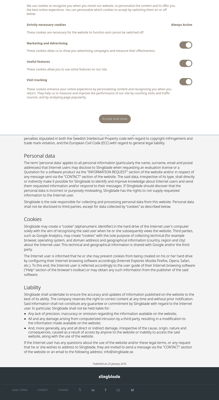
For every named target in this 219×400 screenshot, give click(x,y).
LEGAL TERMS (19, 389)
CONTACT (42, 389)
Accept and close (114, 119)
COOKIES (63, 389)
